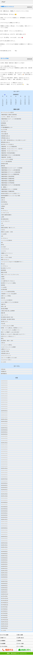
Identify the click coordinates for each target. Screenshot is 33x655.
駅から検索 (20, 634)
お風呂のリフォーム (5, 349)
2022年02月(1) (4, 489)
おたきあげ (3, 246)
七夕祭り (3, 278)
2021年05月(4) (4, 508)
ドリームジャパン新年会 (6, 344)
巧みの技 (3, 323)
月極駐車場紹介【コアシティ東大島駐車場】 (10, 185)
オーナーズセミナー (5, 221)
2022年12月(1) (4, 468)
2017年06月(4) (4, 609)
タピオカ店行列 (4, 204)
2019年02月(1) (4, 566)
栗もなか (3, 263)
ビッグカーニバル (5, 212)
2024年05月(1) (4, 432)
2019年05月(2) (4, 560)
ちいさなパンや (4, 121)
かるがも (3, 229)
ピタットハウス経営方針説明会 (8, 291)
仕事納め (3, 206)
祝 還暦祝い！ (4, 187)
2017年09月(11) (4, 602)
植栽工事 (3, 312)
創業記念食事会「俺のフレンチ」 (8, 227)
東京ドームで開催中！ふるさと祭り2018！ (10, 332)
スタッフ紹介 (21, 643)
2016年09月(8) (4, 628)
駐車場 (19, 640)
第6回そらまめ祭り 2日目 (7, 231)
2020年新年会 (4, 202)
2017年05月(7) (4, 611)
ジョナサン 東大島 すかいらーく (9, 116)
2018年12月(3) (4, 570)
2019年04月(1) (4, 562)
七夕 (2, 223)
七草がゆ (3, 342)
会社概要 (3, 643)
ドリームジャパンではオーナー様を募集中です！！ (12, 261)
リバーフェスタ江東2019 (6, 240)
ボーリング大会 (4, 58)
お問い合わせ (21, 637)
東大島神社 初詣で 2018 (7, 340)
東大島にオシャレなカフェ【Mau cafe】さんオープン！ (13, 334)
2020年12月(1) (4, 519)
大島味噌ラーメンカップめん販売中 (9, 293)
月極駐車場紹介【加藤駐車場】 (8, 191)
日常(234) (3, 369)
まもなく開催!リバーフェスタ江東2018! (9, 302)
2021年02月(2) (4, 515)
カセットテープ (4, 315)
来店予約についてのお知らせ (7, 144)
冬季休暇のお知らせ (5, 138)
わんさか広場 (4, 129)
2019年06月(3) (4, 557)
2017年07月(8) (4, 606)
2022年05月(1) (4, 483)
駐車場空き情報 (4, 163)
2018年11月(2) (4, 572)
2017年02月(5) (4, 617)
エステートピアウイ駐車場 (7, 159)
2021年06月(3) (4, 506)
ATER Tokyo (3, 131)
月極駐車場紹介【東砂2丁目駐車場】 (9, 114)
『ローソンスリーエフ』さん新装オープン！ (10, 329)
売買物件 (3, 640)
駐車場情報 (3, 123)
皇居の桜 (3, 298)
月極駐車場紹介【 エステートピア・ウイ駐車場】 (12, 167)
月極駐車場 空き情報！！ (7, 157)
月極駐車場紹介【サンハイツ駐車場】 (9, 189)
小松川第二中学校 (5, 351)
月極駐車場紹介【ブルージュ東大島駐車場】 (10, 155)
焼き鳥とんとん (4, 321)
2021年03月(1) (4, 513)
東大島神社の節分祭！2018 (7, 317)
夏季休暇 (3, 197)
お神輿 (2, 216)
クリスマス (3, 251)
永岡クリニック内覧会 (6, 295)
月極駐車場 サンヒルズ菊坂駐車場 (9, 146)
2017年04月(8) (4, 613)
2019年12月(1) (4, 545)
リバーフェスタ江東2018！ (7, 300)
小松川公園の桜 (4, 133)
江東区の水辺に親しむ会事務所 (8, 310)
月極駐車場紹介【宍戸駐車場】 (8, 182)
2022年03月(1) (4, 487)
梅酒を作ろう (4, 125)
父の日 (2, 225)
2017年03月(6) (4, 615)
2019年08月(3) (4, 553)
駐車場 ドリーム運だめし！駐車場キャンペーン (11, 327)
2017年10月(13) (4, 600)
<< (4, 94)
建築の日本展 (4, 272)
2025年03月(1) (4, 410)
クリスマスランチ (5, 248)
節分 (2, 242)
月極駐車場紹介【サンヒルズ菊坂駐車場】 (10, 174)
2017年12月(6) (4, 596)
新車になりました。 (5, 259)
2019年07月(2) (4, 555)
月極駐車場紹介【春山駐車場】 (8, 176)
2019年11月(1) (4, 547)
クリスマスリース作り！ (6, 359)
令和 (2, 236)
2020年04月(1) (4, 536)
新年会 (2, 244)
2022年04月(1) (4, 485)
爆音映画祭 (3, 270)
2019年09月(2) (4, 551)
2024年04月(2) (4, 434)
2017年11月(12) (4, 598)
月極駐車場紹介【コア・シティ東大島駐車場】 (11, 118)
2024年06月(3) (4, 429)
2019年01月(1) (4, 568)
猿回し (2, 338)
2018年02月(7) (4, 592)
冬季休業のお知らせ (5, 353)
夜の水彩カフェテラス (6, 268)
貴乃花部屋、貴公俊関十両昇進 (8, 319)
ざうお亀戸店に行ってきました (8, 280)
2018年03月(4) (4, 589)
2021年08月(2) (4, 502)
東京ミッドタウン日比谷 (6, 257)
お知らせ (3, 199)
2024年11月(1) (4, 419)
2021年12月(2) (4, 493)
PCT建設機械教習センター (7, 127)
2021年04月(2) (4, 511)
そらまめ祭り (4, 234)
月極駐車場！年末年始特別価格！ (8, 153)
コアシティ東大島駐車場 (6, 161)
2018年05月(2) (4, 585)
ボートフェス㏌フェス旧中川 (7, 112)
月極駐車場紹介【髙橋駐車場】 (8, 178)
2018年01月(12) (4, 594)
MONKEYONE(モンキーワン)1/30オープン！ (11, 193)
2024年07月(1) (4, 427)
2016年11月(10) (4, 624)
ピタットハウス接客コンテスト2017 (9, 357)
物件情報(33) (4, 373)
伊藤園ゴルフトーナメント (7, 6)
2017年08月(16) (4, 604)
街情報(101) (3, 371)
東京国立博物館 (4, 308)
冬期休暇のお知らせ (5, 135)
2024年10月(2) (4, 421)
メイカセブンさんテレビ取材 (7, 325)
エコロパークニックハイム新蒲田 (8, 347)
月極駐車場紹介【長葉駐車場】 (8, 180)
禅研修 (2, 208)
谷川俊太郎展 (4, 289)
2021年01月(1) (4, 517)
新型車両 (3, 285)
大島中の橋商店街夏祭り (6, 214)
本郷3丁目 (3, 304)
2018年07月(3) (4, 581)
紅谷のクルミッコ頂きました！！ (8, 336)
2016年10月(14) (4, 626)
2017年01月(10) (4, 619)
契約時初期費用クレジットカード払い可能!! (10, 195)
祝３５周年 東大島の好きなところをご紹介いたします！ (13, 140)
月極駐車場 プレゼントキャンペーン (9, 150)
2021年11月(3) (4, 496)
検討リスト (3, 637)
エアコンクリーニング (6, 355)
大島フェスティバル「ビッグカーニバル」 (10, 274)
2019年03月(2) (4, 564)
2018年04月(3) (4, 587)
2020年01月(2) (4, 543)
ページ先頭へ (21, 646)
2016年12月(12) (4, 621)
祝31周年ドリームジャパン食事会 (8, 283)
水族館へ (3, 276)
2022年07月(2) (4, 479)
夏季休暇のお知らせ (5, 142)
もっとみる (3, 361)
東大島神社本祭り (5, 219)
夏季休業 (3, 165)
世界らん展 (3, 306)
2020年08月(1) (4, 528)
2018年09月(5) (4, 577)
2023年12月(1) (4, 442)
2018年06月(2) (4, 583)
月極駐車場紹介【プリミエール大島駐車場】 (10, 172)
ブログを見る (4, 646)
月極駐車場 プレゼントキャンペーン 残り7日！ (12, 148)
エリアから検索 (4, 634)
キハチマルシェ (4, 210)
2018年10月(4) (4, 574)
